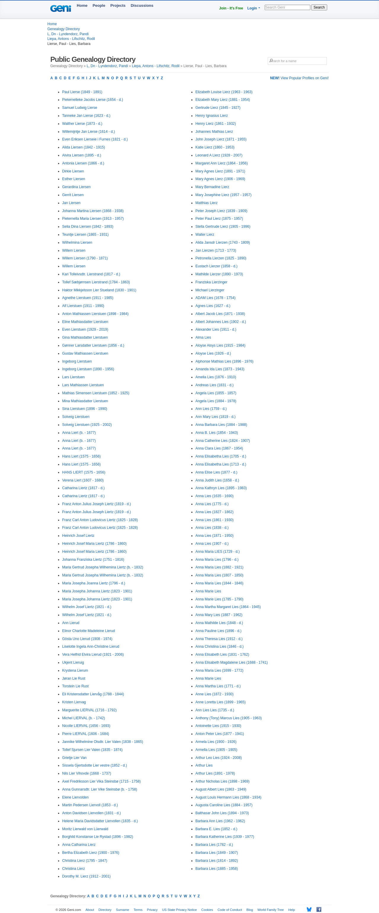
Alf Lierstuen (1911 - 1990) (83, 306)
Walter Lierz (204, 234)
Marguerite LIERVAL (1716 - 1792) (89, 710)
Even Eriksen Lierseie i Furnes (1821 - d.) (95, 139)
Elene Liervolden (75, 797)
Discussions (142, 5)
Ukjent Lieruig (73, 662)
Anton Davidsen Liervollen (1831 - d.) (91, 813)
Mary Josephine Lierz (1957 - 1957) (223, 195)
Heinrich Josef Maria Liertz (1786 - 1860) (94, 544)
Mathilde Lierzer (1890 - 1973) (219, 274)
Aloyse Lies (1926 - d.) (213, 353)
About (90, 910)
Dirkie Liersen (73, 171)
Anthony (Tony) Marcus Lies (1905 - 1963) (228, 718)
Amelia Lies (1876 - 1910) (215, 377)
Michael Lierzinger (209, 290)
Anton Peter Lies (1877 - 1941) (219, 734)
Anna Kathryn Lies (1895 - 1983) (221, 488)
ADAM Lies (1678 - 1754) (215, 298)
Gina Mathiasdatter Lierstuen (85, 337)
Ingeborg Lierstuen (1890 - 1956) (88, 369)
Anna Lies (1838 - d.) (212, 528)
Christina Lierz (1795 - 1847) (84, 861)
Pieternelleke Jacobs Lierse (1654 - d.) (92, 100)
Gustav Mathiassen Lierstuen (85, 353)
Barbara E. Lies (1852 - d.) (216, 829)
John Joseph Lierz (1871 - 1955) (221, 139)
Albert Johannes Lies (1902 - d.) (220, 322)
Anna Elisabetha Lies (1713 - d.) (220, 464)
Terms (138, 910)
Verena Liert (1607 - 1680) (83, 480)
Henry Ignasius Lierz (211, 116)
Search (319, 7)
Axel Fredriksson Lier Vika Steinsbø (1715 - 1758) (101, 781)
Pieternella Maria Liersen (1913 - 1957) (93, 218)
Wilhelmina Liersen (77, 242)
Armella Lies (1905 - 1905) (216, 750)
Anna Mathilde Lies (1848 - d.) (219, 623)
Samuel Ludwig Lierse (79, 108)
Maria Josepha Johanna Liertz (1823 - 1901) (97, 591)
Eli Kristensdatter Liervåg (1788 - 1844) (93, 694)
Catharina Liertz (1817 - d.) (83, 488)
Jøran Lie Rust (73, 678)
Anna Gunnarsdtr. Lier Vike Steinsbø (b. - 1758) (99, 789)
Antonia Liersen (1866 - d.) (83, 163)
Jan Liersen (71, 203)
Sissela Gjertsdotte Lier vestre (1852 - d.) (94, 765)
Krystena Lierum (75, 670)
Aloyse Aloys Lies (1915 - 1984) (220, 345)
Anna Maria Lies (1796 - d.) (216, 560)
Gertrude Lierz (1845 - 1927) (217, 108)
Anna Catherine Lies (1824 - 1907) (222, 441)
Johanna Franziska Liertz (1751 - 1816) (93, 560)
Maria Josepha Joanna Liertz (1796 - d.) (93, 583)
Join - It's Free (231, 8)
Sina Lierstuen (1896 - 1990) (84, 409)
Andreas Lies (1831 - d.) (214, 385)
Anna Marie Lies (208, 591)
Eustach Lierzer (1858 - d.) (216, 266)
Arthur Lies (204, 765)
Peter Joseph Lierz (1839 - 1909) (221, 211)
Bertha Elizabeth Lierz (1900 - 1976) (90, 853)
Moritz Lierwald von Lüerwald (85, 829)
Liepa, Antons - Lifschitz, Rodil (71, 39)
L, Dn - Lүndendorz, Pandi (68, 34)
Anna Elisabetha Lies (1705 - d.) (220, 456)
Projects (118, 5)
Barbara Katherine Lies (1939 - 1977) (224, 837)
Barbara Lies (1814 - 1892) (216, 861)
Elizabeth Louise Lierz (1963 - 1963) (224, 92)
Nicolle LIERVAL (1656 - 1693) (86, 726)
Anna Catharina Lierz (79, 845)
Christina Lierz (73, 869)
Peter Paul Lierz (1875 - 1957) (219, 218)
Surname (122, 910)
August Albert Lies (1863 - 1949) (220, 789)
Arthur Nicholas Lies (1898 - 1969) (222, 781)
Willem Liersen (74, 250)
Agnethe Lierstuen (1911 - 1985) (87, 298)
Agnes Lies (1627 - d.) (212, 306)
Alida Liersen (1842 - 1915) (83, 147)
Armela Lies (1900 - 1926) (216, 742)
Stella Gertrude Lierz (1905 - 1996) (222, 226)
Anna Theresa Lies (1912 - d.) (219, 639)
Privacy (152, 910)
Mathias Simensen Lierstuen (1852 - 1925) (95, 393)
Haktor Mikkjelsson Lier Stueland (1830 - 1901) (99, 290)
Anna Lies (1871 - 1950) (214, 536)
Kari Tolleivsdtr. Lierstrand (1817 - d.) (91, 274)
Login (252, 8)
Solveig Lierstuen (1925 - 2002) (87, 425)
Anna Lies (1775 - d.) (212, 504)
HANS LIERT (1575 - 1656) (83, 472)
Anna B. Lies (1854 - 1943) (216, 433)
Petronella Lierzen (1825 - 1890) (220, 258)
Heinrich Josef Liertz (78, 536)
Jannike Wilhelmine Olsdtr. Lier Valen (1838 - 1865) (102, 742)
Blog (249, 910)
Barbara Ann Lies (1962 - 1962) (220, 821)
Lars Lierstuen (73, 377)
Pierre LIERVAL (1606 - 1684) (85, 734)
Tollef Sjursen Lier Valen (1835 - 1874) (92, 750)
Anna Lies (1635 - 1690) (214, 496)
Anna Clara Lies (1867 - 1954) (219, 448)
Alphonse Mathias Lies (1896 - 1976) (224, 361)
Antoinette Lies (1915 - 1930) (218, 726)
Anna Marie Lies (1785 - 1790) (219, 599)
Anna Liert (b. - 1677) (79, 433)
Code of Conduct (230, 910)
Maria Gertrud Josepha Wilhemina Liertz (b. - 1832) (102, 567)
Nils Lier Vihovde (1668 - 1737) (86, 773)
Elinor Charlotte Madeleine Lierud (88, 631)
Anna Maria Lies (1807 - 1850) (219, 575)
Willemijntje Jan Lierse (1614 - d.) (88, 132)
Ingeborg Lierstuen (77, 361)
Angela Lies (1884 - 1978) (215, 401)
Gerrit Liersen (73, 195)
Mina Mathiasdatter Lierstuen (85, 401)
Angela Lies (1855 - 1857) (215, 393)
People (99, 5)
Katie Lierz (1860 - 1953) (215, 147)
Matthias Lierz (206, 203)
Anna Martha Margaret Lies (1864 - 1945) (228, 607)
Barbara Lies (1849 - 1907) (216, 853)
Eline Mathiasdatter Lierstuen (85, 322)
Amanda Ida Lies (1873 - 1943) (219, 369)
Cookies (207, 910)
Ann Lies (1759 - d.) (211, 409)
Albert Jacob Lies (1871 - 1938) (220, 314)
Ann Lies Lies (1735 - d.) (214, 710)
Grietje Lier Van (74, 758)
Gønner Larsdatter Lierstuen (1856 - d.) (93, 345)
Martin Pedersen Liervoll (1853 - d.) (90, 805)
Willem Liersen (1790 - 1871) (85, 258)
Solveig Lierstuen (75, 417)
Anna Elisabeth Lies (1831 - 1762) (222, 654)
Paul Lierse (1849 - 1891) (82, 92)
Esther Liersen (73, 179)
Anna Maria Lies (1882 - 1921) (219, 567)
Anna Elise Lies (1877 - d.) (216, 472)
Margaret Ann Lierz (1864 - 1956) (221, 163)
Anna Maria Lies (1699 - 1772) (219, 670)
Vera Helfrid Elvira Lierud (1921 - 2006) (93, 654)
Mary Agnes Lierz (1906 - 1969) (220, 179)
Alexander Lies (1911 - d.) (215, 329)
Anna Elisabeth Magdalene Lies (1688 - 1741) (231, 662)
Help (291, 910)
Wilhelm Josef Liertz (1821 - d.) (86, 607)
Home (82, 5)
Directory (105, 910)
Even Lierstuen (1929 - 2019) (85, 329)
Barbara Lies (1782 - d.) (214, 845)
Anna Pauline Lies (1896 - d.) (218, 631)
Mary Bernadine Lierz (212, 187)
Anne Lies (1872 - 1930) (214, 694)
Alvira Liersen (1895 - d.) (81, 155)
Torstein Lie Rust (75, 686)
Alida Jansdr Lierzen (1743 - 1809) (222, 242)
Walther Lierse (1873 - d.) (82, 124)
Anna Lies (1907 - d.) (212, 544)
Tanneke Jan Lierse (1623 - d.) (86, 116)
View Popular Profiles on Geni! (299, 78)
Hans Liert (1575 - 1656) (81, 456)
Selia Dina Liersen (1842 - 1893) (87, 226)
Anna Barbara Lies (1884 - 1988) (221, 425)
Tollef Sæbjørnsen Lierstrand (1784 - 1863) (96, 282)
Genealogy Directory (63, 29)
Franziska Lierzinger (211, 282)
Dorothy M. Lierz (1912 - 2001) (86, 876)
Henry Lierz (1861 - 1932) (215, 124)
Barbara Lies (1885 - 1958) (216, 869)
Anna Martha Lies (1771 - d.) (218, 686)
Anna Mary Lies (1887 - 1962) (219, 615)
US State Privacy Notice (179, 910)
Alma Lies (203, 337)
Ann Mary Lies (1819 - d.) (215, 417)
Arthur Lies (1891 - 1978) (215, 773)
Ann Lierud (70, 623)
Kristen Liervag (74, 702)
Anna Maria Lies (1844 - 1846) (219, 583)
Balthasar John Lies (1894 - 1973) (222, 813)
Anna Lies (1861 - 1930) (214, 520)
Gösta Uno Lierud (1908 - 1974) (87, 639)
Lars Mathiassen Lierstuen (83, 385)
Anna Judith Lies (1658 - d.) (217, 480)
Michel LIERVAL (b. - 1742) (83, 718)
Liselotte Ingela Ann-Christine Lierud (90, 646)
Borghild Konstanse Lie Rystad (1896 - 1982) (97, 837)
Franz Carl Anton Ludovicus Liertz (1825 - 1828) (100, 520)
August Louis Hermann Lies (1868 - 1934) (228, 797)
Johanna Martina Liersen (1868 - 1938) (92, 211)
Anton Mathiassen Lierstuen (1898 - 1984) (95, 314)
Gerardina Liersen (76, 187)
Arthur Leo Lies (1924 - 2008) (218, 758)
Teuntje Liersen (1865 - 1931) (85, 234)
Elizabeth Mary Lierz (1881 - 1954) (222, 100)
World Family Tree (270, 910)
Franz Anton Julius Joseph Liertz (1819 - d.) (96, 504)
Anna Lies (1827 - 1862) (214, 512)
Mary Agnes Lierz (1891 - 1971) (220, 171)
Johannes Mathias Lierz (214, 132)
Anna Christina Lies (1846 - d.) (219, 646)
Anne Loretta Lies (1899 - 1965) (220, 702)
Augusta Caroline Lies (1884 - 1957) (224, 805)
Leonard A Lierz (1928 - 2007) (219, 155)
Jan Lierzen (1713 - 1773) (215, 250)
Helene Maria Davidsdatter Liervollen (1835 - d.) (100, 821)
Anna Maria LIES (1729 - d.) (217, 552)
